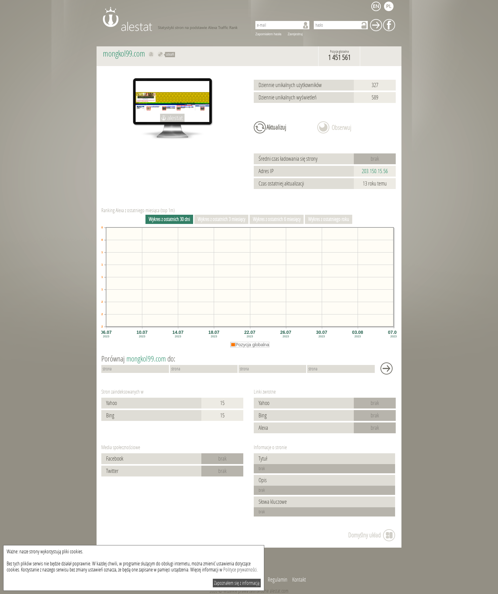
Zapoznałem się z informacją (236, 583)
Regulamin (277, 579)
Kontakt (299, 579)
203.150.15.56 (375, 171)
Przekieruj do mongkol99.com (161, 54)
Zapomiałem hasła (268, 34)
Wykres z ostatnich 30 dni (169, 219)
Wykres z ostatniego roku (328, 219)
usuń (170, 54)
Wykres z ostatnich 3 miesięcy (221, 219)
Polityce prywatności (240, 570)
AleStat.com (173, 19)
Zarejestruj (295, 34)
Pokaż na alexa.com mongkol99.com (151, 54)
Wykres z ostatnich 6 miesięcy (276, 219)
